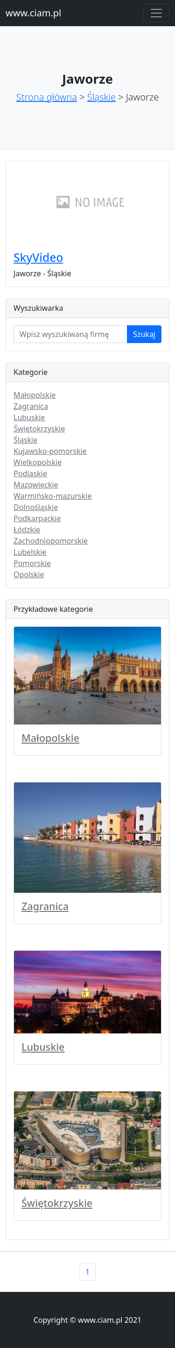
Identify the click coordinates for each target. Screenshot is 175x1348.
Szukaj (144, 334)
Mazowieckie (36, 485)
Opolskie (29, 574)
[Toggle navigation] (156, 13)
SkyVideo (38, 257)
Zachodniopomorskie (51, 541)
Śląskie (101, 97)
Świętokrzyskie (39, 428)
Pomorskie (32, 563)
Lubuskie (29, 417)
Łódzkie (27, 529)
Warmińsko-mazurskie (52, 496)
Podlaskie (30, 473)
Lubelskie (30, 552)
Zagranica (31, 406)
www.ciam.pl (33, 13)
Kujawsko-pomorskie (50, 451)
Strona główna (46, 97)
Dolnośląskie (36, 507)
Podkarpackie (37, 518)
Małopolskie (35, 395)
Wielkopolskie (38, 462)
